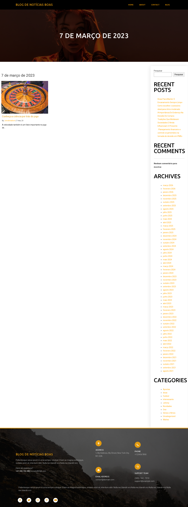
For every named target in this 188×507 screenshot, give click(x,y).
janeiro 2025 (168, 233)
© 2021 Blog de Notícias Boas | (30, 502)
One (164, 410)
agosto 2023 (168, 290)
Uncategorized (169, 417)
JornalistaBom (9, 121)
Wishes (166, 420)
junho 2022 (167, 338)
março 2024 (168, 267)
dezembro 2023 (169, 277)
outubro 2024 (168, 243)
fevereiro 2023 (169, 311)
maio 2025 (167, 220)
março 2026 (168, 186)
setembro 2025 (169, 206)
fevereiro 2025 (169, 230)
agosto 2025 (168, 210)
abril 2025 (167, 223)
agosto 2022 (168, 331)
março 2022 (168, 348)
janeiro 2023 (168, 314)
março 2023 (168, 307)
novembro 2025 (169, 199)
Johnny (166, 403)
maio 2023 (167, 301)
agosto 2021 (168, 372)
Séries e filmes (169, 414)
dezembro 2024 (169, 236)
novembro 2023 (169, 280)
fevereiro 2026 (169, 189)
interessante (168, 400)
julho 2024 (167, 253)
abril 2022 (167, 344)
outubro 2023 (168, 284)
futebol (166, 397)
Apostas (166, 390)
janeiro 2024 (168, 274)
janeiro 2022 (168, 355)
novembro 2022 (169, 321)
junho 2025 (167, 216)
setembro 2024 (169, 247)
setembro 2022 (169, 328)
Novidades (167, 407)
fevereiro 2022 (169, 351)
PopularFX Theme (52, 502)
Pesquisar (158, 71)
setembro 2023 (169, 287)
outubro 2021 (168, 365)
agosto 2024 (168, 250)
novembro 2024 (169, 240)
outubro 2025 (168, 203)
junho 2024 (167, 257)
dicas (165, 393)
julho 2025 (167, 213)
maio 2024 (167, 260)
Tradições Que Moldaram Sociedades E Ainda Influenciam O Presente (168, 123)
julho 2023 (167, 294)
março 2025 (168, 226)
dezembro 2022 (169, 318)
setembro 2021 (169, 368)
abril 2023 (167, 304)
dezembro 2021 (169, 358)
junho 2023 (167, 297)
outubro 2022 (168, 324)
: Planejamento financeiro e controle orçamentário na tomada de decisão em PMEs (170, 133)
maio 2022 (167, 341)
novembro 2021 (169, 361)
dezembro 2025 (169, 196)
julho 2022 (167, 334)
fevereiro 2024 (169, 270)
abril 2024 (167, 264)
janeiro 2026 (168, 193)
